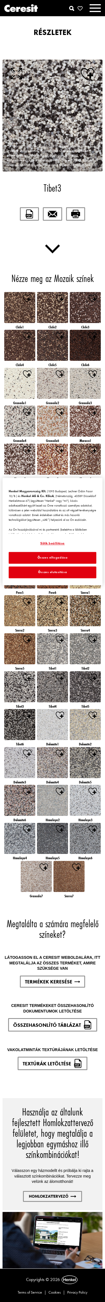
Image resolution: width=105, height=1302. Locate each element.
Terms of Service (30, 1292)
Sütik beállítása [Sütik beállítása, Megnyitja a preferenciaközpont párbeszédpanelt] (52, 543)
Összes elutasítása (52, 572)
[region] (52, 531)
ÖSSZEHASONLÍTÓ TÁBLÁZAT (52, 1024)
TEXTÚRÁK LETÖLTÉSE (52, 1063)
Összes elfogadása (53, 557)
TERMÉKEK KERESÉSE (52, 981)
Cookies (54, 1292)
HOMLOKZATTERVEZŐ (52, 1196)
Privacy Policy (77, 1292)
